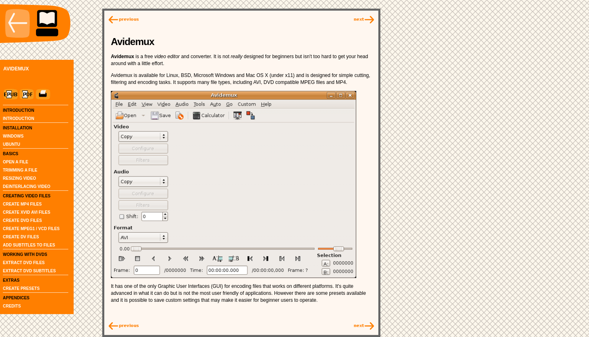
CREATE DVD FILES (22, 220)
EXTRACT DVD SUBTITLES (29, 271)
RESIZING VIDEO (19, 178)
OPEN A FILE (15, 162)
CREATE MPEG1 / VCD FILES (31, 228)
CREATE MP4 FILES (22, 204)
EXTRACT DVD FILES (24, 262)
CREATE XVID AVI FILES (26, 212)
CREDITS (12, 306)
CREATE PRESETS (21, 288)
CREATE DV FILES (21, 237)
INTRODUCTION (18, 118)
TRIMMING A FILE (20, 170)
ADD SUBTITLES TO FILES (29, 245)
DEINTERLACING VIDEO (26, 186)
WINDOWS (13, 136)
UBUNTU (11, 144)
